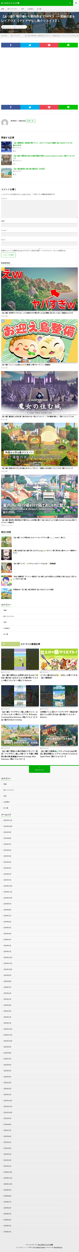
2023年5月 (7, 999)
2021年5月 (7, 1142)
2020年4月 (7, 1220)
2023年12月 (8, 957)
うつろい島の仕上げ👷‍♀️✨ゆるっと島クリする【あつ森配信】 (59, 676)
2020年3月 (7, 1226)
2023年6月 (7, 993)
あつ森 (39, 9)
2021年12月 (8, 1100)
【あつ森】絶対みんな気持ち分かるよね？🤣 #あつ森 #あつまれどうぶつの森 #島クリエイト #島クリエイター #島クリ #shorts (19, 677)
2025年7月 (7, 844)
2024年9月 (7, 904)
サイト (3, 239)
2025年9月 (7, 832)
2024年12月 (8, 886)
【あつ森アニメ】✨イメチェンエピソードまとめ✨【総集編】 (35, 563)
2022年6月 (7, 1065)
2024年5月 (7, 928)
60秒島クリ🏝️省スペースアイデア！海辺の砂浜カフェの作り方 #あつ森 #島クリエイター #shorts (59, 714)
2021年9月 (7, 1118)
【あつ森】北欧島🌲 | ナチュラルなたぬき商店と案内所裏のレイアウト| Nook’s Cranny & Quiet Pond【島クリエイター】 (58, 753)
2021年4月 (7, 1148)
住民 (22, 9)
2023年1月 (7, 1023)
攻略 (2, 9)
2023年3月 (7, 1011)
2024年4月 (7, 934)
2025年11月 (8, 820)
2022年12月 (8, 1029)
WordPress (58, 1247)
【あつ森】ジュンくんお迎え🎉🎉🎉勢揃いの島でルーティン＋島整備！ (26, 365)
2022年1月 (7, 1094)
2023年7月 (7, 987)
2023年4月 (7, 1005)
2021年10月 (8, 1112)
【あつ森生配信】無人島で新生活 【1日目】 (29, 169)
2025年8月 (7, 838)
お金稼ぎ (30, 9)
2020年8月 (7, 1196)
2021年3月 (7, 1154)
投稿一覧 (30, 121)
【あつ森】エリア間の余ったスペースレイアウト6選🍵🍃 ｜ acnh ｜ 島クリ (39, 537)
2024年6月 (7, 922)
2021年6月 (7, 1136)
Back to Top (39, 770)
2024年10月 (8, 898)
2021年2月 (7, 1160)
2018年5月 (7, 1232)
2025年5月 (7, 856)
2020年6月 (7, 1208)
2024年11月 (8, 892)
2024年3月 (7, 939)
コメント (4, 198)
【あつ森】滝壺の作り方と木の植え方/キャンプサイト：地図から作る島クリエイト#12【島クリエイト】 (37, 468)
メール (4, 230)
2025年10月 (8, 826)
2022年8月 (7, 1053)
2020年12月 (8, 1172)
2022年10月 (8, 1041)
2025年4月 (7, 862)
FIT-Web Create (39, 1247)
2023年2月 (7, 1017)
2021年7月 (7, 1130)
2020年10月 (8, 1184)
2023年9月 (7, 975)
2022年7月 (7, 1059)
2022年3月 (7, 1083)
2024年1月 (7, 951)
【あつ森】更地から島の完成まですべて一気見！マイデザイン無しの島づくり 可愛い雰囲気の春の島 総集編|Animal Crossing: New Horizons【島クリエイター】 (19, 755)
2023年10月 (8, 969)
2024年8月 (7, 910)
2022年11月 (8, 1035)
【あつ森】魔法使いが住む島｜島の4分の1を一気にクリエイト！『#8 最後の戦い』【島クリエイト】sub (37, 416)
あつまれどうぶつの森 (45, 1245)
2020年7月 (7, 1202)
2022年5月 (7, 1071)
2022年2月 (7, 1089)
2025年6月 (7, 850)
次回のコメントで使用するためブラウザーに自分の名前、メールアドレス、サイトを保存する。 (34, 250)
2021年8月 (7, 1124)
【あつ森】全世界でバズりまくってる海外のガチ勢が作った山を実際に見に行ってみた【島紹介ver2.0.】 (37, 313)
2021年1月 (7, 1166)
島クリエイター (13, 9)
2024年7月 (7, 916)
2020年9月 (7, 1190)
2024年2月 (7, 945)
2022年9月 (7, 1047)
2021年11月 (8, 1106)
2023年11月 (8, 963)
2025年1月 (7, 880)
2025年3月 (7, 868)
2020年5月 (7, 1214)
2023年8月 (7, 981)
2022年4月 (7, 1077)
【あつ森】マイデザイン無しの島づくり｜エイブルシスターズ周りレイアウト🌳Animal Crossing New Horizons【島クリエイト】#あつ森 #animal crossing (19, 716)
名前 (3, 221)
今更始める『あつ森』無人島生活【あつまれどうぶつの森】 (33, 589)
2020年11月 (8, 1178)
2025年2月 (7, 874)
